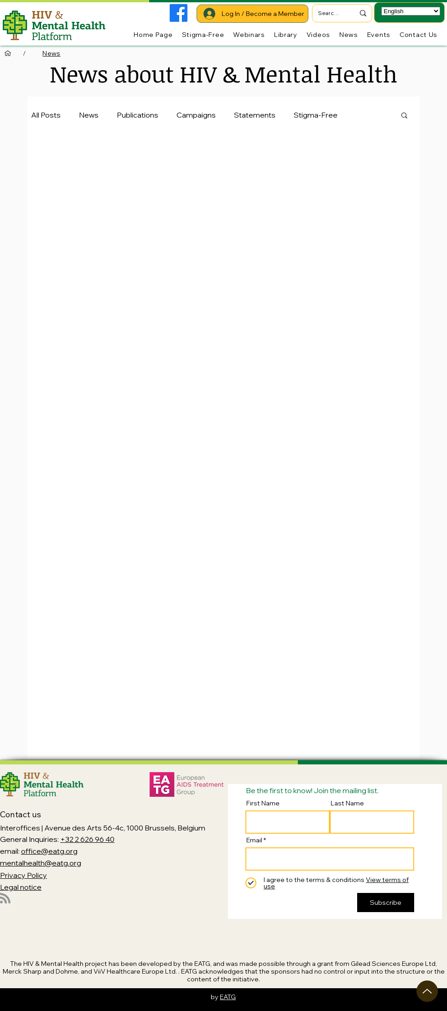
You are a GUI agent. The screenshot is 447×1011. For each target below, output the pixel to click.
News (89, 114)
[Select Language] (410, 11)
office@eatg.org (49, 851)
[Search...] (329, 13)
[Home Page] (8, 53)
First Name (263, 803)
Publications (137, 114)
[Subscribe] (385, 902)
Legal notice (21, 887)
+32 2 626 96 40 (87, 839)
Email (254, 840)
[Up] (427, 991)
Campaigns (196, 114)
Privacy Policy (23, 875)
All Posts (46, 114)
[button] (404, 116)
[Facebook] (178, 13)
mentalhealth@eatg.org (40, 862)
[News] (51, 53)
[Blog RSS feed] (5, 898)
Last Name (347, 803)
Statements (254, 114)
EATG (228, 997)
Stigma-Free (316, 114)
